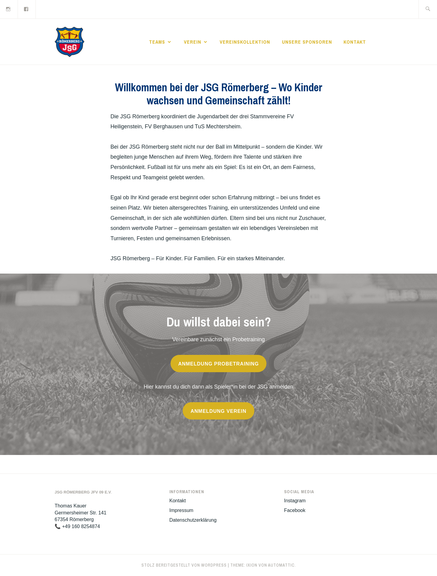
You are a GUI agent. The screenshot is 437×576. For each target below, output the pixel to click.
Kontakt (355, 42)
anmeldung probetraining (218, 363)
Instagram (295, 500)
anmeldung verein (218, 411)
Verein (192, 42)
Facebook (294, 510)
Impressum (181, 510)
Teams (157, 42)
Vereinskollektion (245, 42)
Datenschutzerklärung (193, 520)
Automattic (281, 565)
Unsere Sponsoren (307, 42)
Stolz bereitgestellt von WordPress (184, 565)
